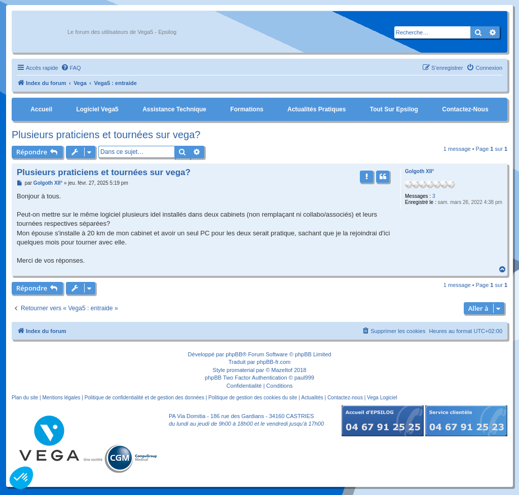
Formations (246, 109)
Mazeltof (281, 370)
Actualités (312, 397)
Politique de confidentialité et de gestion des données (144, 397)
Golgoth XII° (419, 171)
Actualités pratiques (316, 109)
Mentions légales (61, 397)
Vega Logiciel (382, 397)
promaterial (240, 370)
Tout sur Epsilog (394, 109)
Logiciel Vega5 (97, 109)
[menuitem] (71, 68)
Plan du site (25, 397)
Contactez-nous (465, 109)
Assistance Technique (174, 109)
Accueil (41, 109)
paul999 (304, 378)
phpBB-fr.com (274, 362)
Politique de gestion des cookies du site (252, 397)
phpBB (234, 354)
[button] (21, 478)
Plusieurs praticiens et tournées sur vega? (106, 134)
